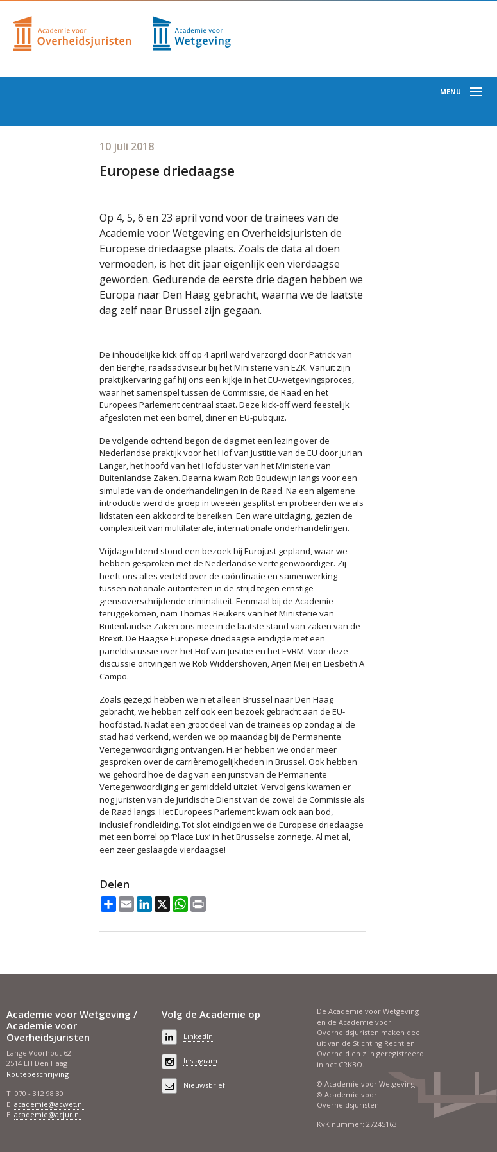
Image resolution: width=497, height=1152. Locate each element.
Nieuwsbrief (204, 1085)
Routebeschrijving (37, 1074)
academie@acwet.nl (49, 1104)
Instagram (200, 1060)
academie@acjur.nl (47, 1114)
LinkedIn (198, 1036)
